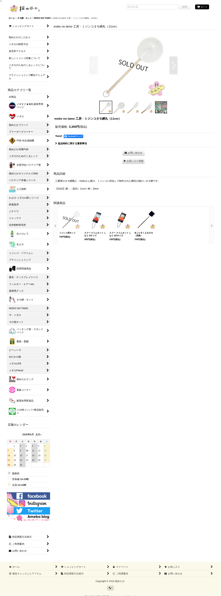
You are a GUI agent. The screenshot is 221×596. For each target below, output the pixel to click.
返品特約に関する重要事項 (71, 143)
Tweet (58, 136)
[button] (93, 65)
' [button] (110, 588)
